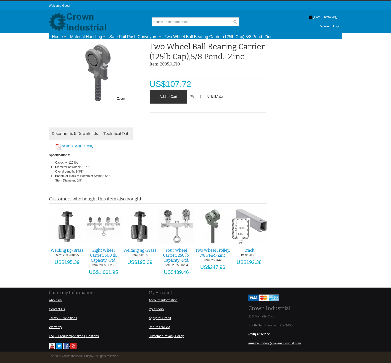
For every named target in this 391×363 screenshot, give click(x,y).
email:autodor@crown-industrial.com (274, 343)
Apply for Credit (160, 318)
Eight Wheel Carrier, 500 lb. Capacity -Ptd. (103, 255)
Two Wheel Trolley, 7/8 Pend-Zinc (213, 253)
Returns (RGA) (159, 327)
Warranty (55, 327)
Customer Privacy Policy (166, 336)
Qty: (192, 96)
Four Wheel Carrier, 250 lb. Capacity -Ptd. (176, 255)
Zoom (121, 98)
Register (324, 26)
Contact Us (57, 309)
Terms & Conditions (63, 318)
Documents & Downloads (75, 133)
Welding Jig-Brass (67, 250)
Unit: (210, 96)
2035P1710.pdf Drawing (74, 146)
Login (336, 26)
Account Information (163, 300)
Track (249, 250)
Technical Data (117, 133)
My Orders (156, 309)
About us (55, 300)
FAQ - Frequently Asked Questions (74, 336)
